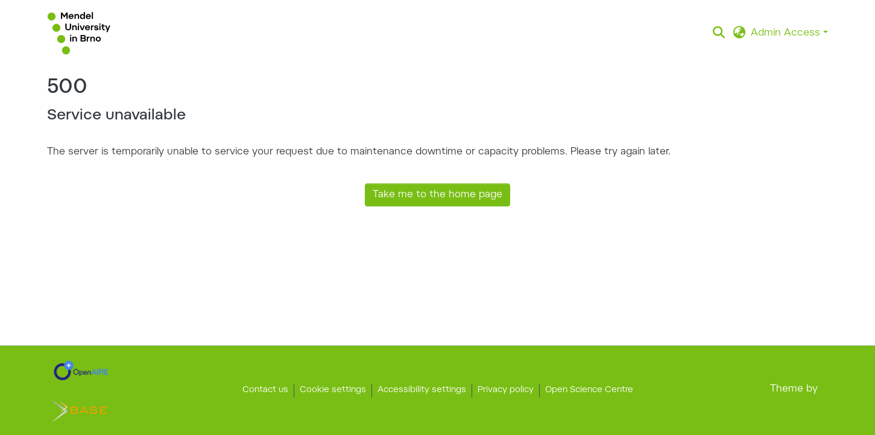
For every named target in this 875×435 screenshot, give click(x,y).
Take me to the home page (437, 195)
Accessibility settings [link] (421, 390)
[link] (81, 370)
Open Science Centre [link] (589, 390)
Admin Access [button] (787, 33)
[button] (79, 33)
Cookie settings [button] (333, 390)
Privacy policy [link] (506, 390)
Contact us (265, 390)
